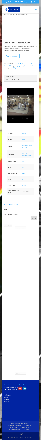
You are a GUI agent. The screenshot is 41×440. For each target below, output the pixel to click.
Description (10, 76)
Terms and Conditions (14, 425)
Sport (34, 66)
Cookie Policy (25, 427)
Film (23, 173)
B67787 (24, 179)
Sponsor (21, 66)
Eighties (11, 66)
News (24, 139)
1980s (24, 133)
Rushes (24, 185)
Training (6, 68)
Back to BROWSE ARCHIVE (11, 205)
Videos (10, 14)
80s (17, 64)
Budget (20, 64)
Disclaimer (26, 429)
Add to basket (12, 56)
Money (16, 66)
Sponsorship (28, 66)
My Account (27, 425)
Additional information (13, 80)
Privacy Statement (15, 429)
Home (5, 14)
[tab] (20, 76)
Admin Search (14, 427)
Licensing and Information (19, 423)
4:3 (23, 161)
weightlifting (12, 68)
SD (23, 167)
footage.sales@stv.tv (11, 387)
